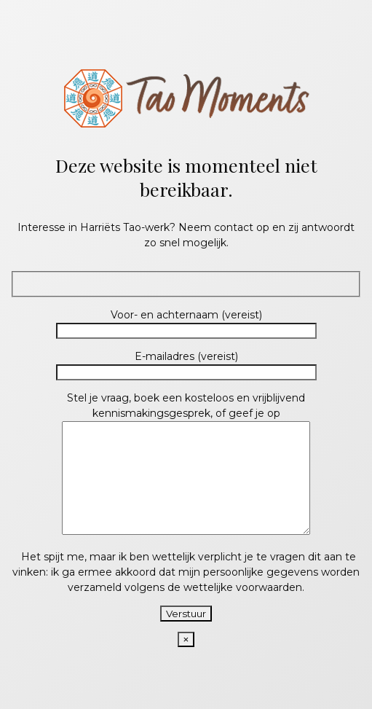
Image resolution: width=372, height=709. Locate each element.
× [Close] (186, 650)
